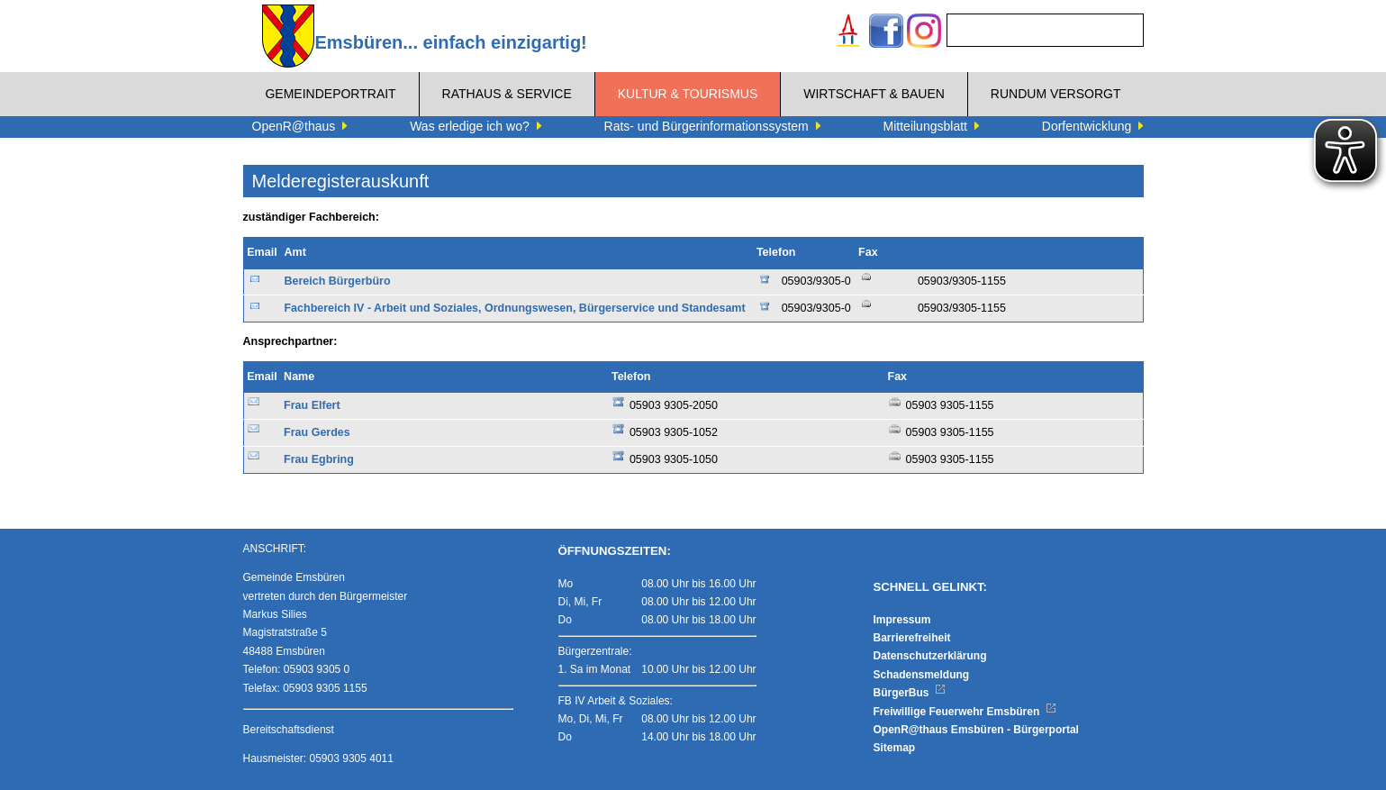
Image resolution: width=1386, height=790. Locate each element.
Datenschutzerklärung (930, 655)
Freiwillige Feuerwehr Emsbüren (965, 711)
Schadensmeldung (922, 674)
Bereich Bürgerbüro (337, 281)
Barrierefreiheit (912, 637)
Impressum (902, 619)
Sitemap (895, 747)
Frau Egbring (319, 459)
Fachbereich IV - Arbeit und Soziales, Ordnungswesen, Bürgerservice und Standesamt (514, 308)
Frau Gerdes (317, 432)
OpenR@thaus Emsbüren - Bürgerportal (976, 729)
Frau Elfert (312, 405)
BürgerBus (910, 692)
